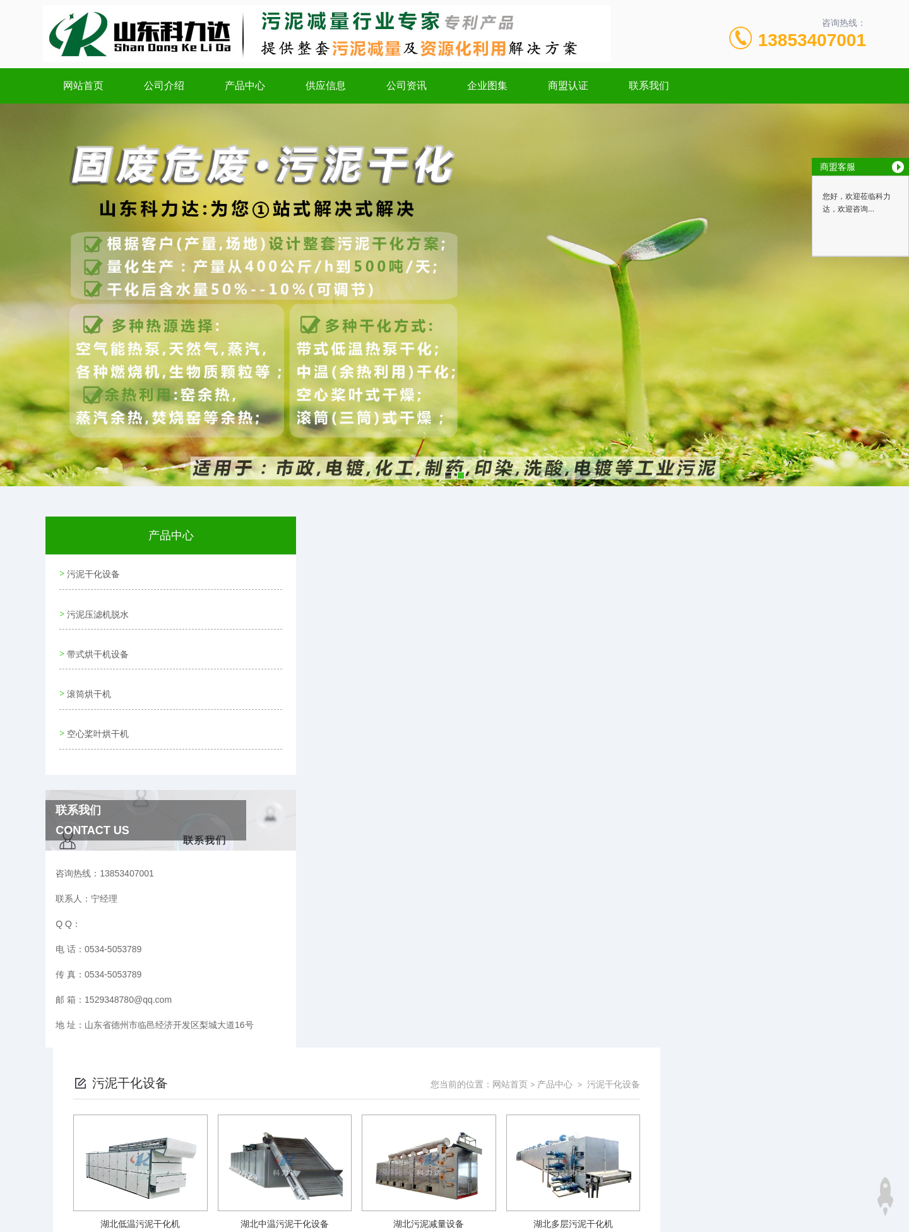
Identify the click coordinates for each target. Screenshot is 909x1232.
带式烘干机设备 (97, 644)
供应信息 (326, 85)
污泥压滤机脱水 (97, 608)
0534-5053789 (363, 1103)
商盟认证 (568, 85)
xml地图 (360, 1164)
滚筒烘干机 (88, 680)
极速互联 (440, 1164)
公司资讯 (406, 85)
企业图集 (487, 85)
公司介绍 (164, 85)
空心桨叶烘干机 (97, 716)
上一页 (526, 869)
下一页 (599, 869)
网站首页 (83, 85)
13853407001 (812, 40)
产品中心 (245, 85)
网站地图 (324, 1164)
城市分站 (110, 1198)
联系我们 (649, 85)
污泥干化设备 (92, 572)
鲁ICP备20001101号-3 (565, 1123)
